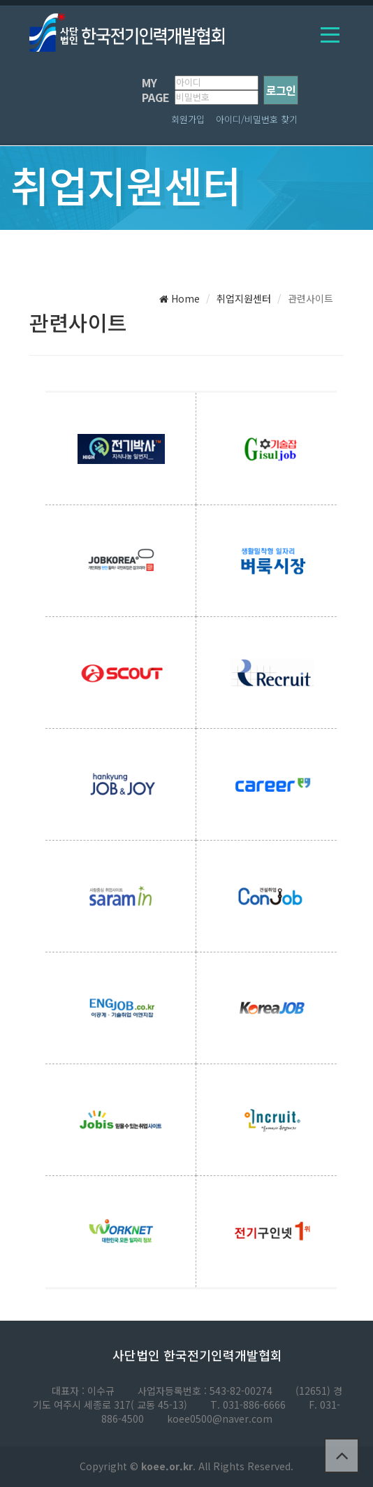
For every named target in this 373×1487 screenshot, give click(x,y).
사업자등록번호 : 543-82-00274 (205, 1391)
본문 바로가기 (0, 0)
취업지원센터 (244, 298)
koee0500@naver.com (219, 1419)
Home (179, 298)
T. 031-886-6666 (248, 1405)
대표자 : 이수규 (83, 1391)
